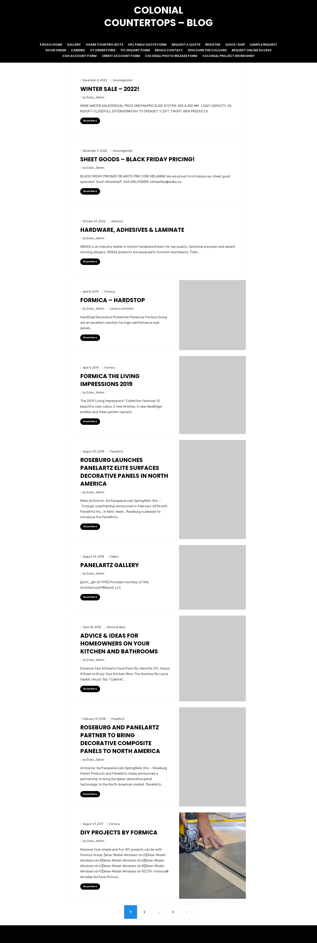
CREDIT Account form (121, 55)
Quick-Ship (238, 44)
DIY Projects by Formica (118, 832)
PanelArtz (116, 451)
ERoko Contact (170, 50)
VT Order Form (101, 50)
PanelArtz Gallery (109, 565)
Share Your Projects (102, 44)
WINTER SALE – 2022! (109, 88)
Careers (75, 50)
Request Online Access (256, 50)
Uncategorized (122, 80)
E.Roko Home (46, 44)
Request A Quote (186, 44)
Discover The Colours (210, 50)
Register (214, 44)
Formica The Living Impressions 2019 (109, 379)
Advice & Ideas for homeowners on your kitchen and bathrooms (119, 643)
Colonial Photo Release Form (172, 55)
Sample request (268, 44)
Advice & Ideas (116, 626)
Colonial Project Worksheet (230, 55)
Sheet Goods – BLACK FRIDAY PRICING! (137, 159)
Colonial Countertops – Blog (158, 16)
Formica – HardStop (112, 300)
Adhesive (117, 221)
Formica (109, 291)
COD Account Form (78, 55)
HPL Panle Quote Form (146, 44)
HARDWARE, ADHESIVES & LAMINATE (132, 229)
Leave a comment (122, 308)
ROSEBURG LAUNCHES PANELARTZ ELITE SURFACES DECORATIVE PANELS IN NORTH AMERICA (124, 471)
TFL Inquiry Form (135, 50)
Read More (90, 120)
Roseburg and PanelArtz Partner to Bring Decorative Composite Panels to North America (120, 739)
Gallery (70, 44)
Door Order (52, 50)
